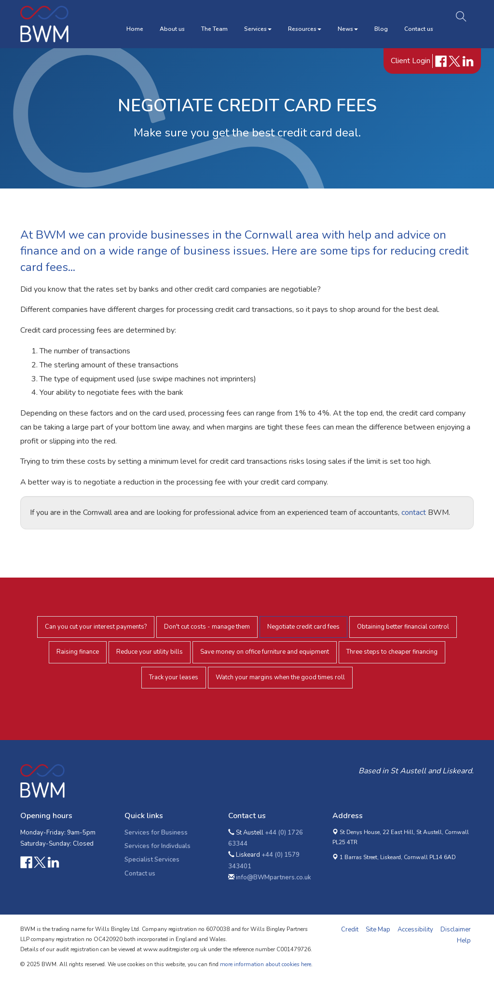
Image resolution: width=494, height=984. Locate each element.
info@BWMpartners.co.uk (273, 877)
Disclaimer (455, 929)
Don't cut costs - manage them (207, 626)
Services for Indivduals (157, 846)
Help (464, 940)
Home (134, 29)
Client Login (411, 60)
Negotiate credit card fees (303, 626)
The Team (214, 29)
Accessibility (415, 929)
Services (258, 29)
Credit (349, 929)
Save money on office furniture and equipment (264, 651)
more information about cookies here (265, 964)
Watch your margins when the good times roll (280, 677)
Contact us (418, 29)
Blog (381, 29)
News (348, 29)
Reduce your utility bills (149, 651)
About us (172, 29)
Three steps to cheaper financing (392, 651)
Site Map (378, 929)
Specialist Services (151, 859)
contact (413, 512)
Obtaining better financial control (403, 626)
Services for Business (156, 832)
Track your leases (173, 677)
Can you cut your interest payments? (96, 626)
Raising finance (77, 651)
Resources (304, 29)
